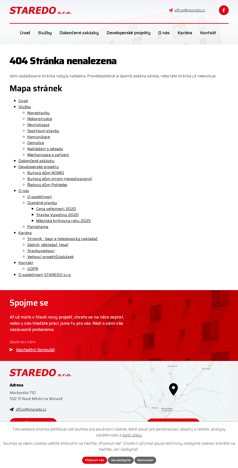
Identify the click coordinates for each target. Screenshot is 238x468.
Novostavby (38, 113)
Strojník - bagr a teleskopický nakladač (62, 239)
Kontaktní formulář (35, 349)
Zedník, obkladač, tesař (48, 245)
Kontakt (25, 263)
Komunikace (38, 137)
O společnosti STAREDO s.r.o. (44, 275)
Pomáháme (37, 227)
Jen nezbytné (121, 460)
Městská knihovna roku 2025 (63, 221)
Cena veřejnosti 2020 (56, 209)
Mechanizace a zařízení (48, 155)
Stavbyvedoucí (41, 251)
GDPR (32, 269)
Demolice (35, 143)
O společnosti (39, 197)
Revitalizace (38, 125)
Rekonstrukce (39, 119)
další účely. (132, 435)
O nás (23, 191)
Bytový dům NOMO (45, 173)
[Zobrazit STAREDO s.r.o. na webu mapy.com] (173, 401)
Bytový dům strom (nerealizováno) (59, 179)
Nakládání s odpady (45, 149)
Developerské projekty (38, 167)
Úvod (23, 101)
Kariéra (25, 233)
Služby (24, 107)
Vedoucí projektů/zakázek (50, 257)
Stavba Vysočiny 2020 (57, 215)
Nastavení (145, 460)
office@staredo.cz (31, 409)
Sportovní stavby (43, 131)
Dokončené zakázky (36, 161)
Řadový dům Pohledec (47, 185)
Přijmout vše (94, 460)
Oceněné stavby (42, 203)
